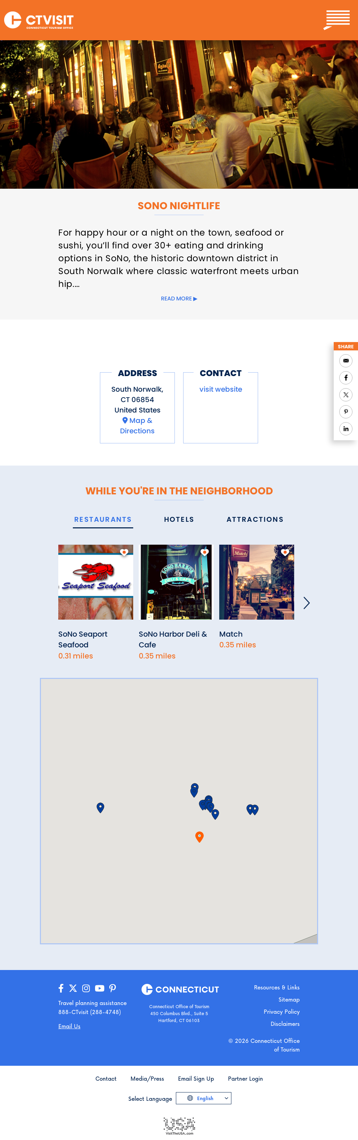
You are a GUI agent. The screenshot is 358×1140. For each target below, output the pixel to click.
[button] (215, 814)
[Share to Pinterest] (345, 411)
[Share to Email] (345, 360)
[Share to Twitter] (345, 394)
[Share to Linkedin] (345, 428)
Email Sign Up (196, 1078)
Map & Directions (137, 426)
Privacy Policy (282, 1011)
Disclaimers (285, 1023)
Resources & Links (277, 987)
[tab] (103, 519)
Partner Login (245, 1078)
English (204, 1098)
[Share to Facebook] (345, 377)
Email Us (69, 1026)
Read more (176, 299)
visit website (220, 389)
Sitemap (289, 999)
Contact (106, 1078)
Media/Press (147, 1078)
